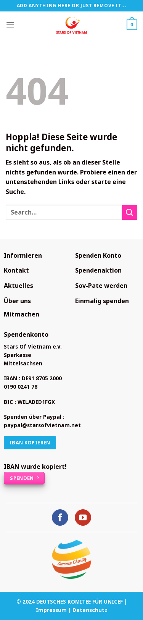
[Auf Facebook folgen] (60, 517)
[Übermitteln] (129, 212)
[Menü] (10, 24)
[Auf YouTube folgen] (83, 517)
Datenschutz (90, 610)
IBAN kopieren (30, 442)
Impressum (51, 610)
